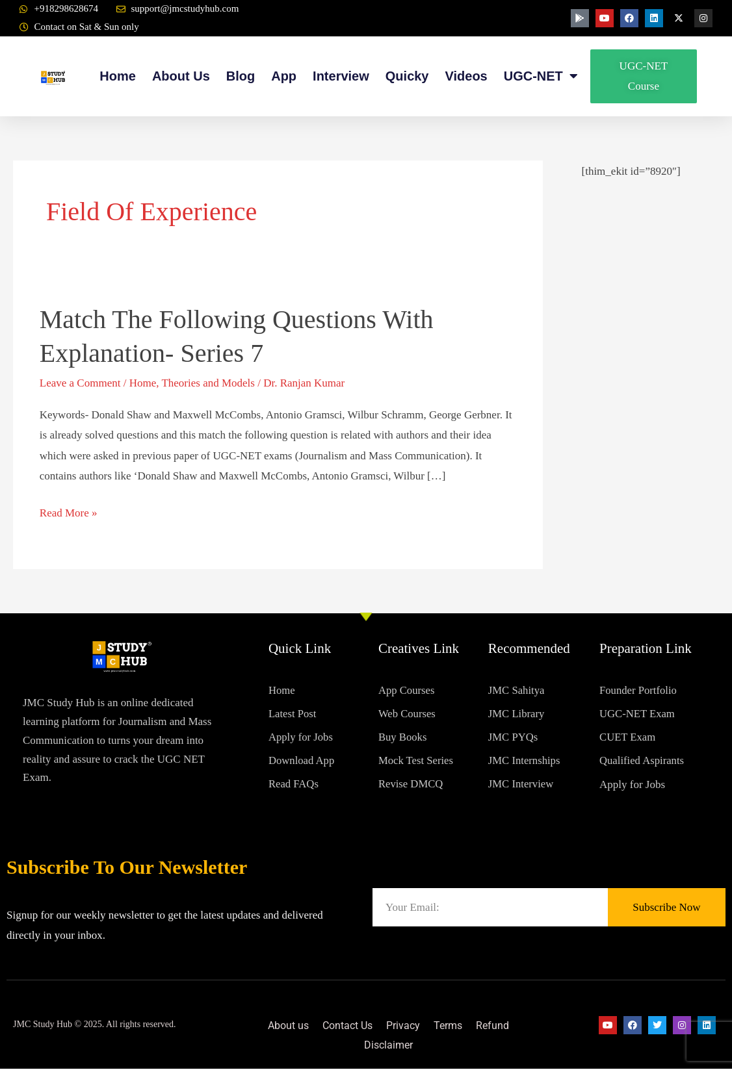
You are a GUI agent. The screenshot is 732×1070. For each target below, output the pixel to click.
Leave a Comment (80, 383)
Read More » (69, 511)
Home (117, 76)
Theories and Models (208, 383)
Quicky (407, 76)
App (283, 76)
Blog (240, 76)
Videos (466, 76)
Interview (341, 76)
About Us (181, 76)
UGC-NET (541, 76)
